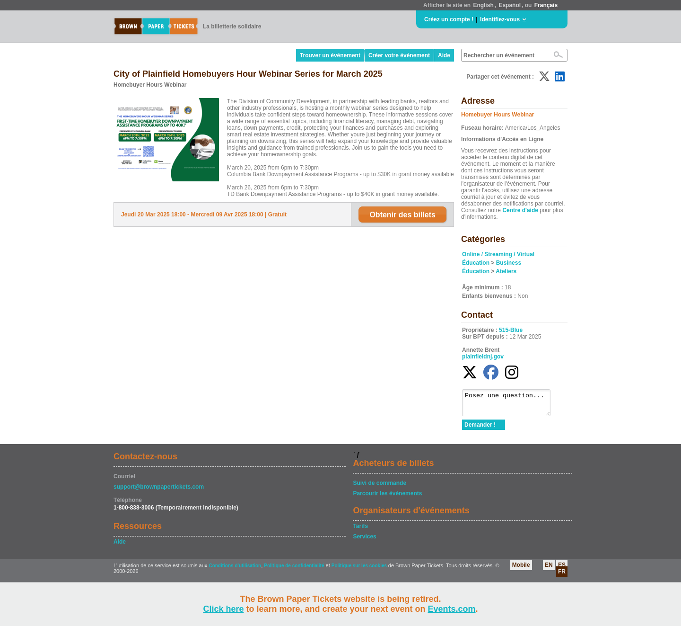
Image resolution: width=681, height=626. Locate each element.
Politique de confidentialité (294, 569)
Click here (223, 609)
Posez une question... (511, 404)
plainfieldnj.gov (483, 356)
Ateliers (506, 271)
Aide (444, 55)
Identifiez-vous (500, 19)
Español (509, 5)
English (483, 5)
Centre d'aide (520, 210)
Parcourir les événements (387, 497)
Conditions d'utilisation (235, 569)
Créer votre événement (399, 55)
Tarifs (360, 530)
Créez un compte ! (448, 19)
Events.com (452, 609)
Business (508, 262)
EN (549, 569)
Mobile (521, 569)
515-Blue (511, 330)
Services (364, 540)
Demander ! (480, 429)
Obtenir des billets (402, 215)
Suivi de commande (379, 487)
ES (562, 569)
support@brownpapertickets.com (159, 491)
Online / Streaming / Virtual (498, 254)
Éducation (475, 262)
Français (546, 5)
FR (562, 575)
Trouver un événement (330, 55)
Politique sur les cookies (360, 569)
